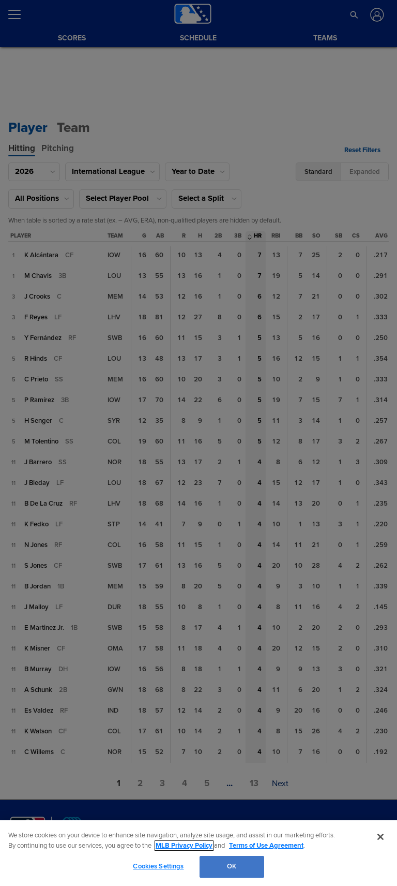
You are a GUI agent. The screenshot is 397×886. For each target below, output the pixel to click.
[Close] (380, 836)
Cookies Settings (158, 866)
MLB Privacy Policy (184, 845)
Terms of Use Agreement (266, 845)
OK (231, 866)
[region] (198, 853)
